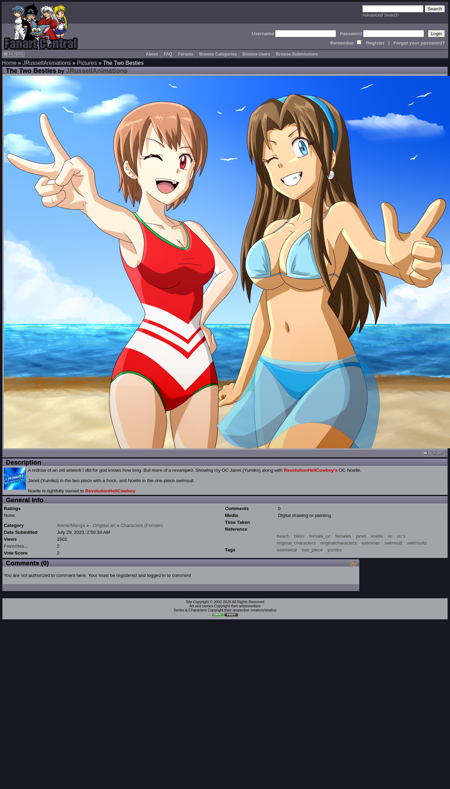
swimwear (287, 549)
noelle (377, 536)
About (152, 54)
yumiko (334, 549)
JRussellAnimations (46, 63)
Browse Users (256, 54)
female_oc (320, 536)
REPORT (433, 453)
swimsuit (393, 543)
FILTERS (13, 54)
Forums (185, 54)
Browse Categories (218, 54)
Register (375, 43)
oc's (401, 536)
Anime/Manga (71, 525)
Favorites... (16, 546)
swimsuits (417, 543)
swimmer (370, 543)
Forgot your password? (419, 43)
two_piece (312, 549)
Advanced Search (380, 15)
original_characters (296, 543)
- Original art (102, 525)
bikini (299, 536)
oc (390, 536)
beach (283, 536)
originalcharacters (338, 543)
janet (361, 536)
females (343, 536)
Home (9, 63)
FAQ (168, 54)
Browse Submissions (297, 54)
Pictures (87, 63)
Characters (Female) (141, 525)
